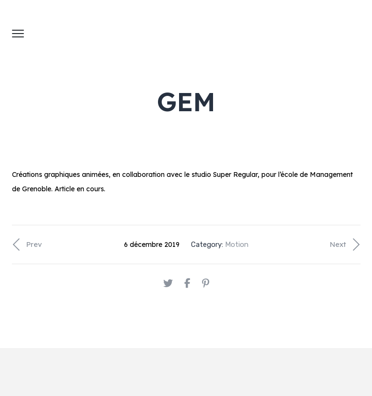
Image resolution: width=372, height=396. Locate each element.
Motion (236, 244)
